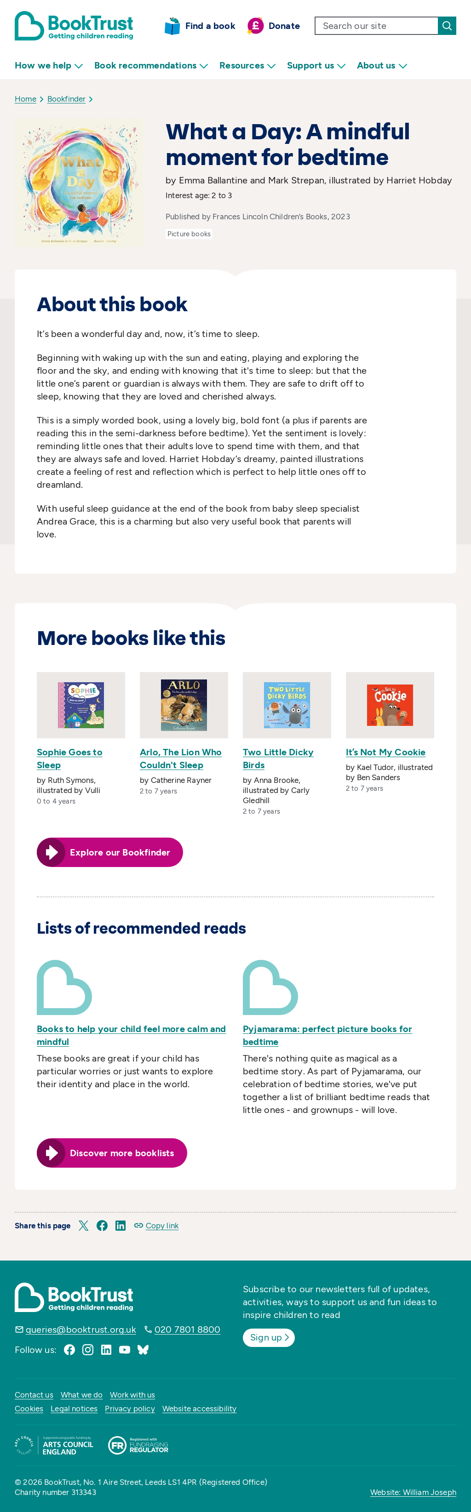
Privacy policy (130, 1408)
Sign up (270, 1337)
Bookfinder (66, 98)
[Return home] (74, 25)
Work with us (132, 1394)
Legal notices (74, 1408)
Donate (284, 25)
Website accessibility (199, 1408)
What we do (82, 1394)
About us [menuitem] (382, 65)
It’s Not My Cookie (386, 752)
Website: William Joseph (413, 1492)
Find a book (210, 25)
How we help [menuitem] (49, 65)
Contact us (34, 1394)
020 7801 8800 (188, 1329)
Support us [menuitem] (316, 65)
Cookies (29, 1408)
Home (25, 98)
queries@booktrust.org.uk (81, 1329)
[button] (83, 1225)
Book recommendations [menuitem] (151, 65)
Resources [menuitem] (247, 65)
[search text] (377, 26)
